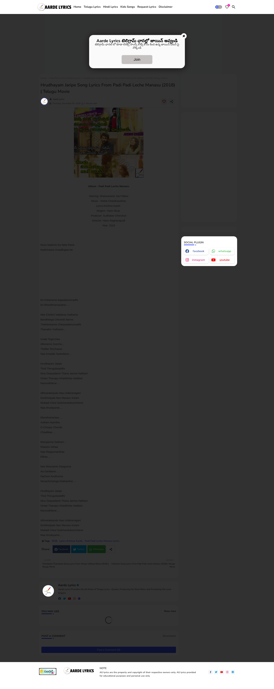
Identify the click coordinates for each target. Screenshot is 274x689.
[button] (218, 7)
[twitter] (216, 672)
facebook (198, 251)
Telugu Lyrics (92, 7)
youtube (224, 260)
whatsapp (224, 251)
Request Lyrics (146, 7)
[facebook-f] (210, 672)
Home (77, 7)
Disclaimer (165, 7)
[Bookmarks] (227, 7)
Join (137, 59)
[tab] (77, 7)
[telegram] (233, 672)
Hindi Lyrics (110, 7)
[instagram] (227, 672)
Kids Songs (127, 7)
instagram (198, 260)
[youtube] (221, 672)
